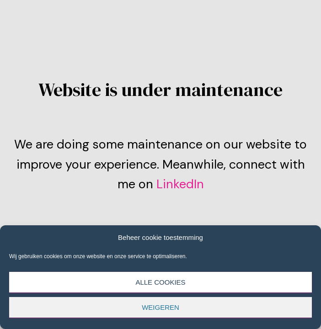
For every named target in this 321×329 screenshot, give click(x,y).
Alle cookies (160, 282)
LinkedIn (178, 184)
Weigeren (160, 307)
